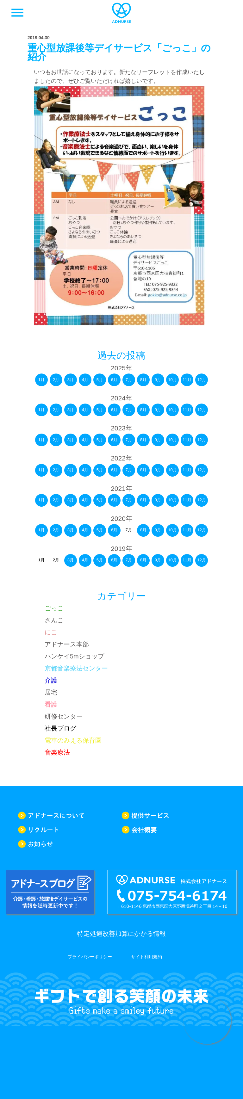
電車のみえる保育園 (73, 740)
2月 (56, 379)
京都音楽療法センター (76, 668)
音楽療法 (57, 752)
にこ (51, 632)
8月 (143, 379)
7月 (129, 379)
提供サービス (173, 815)
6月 (114, 379)
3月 (70, 379)
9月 (158, 379)
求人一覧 (226, 13)
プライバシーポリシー (90, 956)
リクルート (70, 830)
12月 (201, 379)
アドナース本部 (67, 644)
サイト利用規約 (146, 956)
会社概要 (173, 830)
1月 (41, 379)
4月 (85, 379)
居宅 (51, 692)
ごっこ (54, 608)
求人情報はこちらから (207, 1020)
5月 (100, 379)
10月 (172, 379)
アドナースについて (70, 815)
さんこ (54, 620)
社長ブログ (60, 728)
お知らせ (70, 844)
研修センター (64, 716)
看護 (51, 704)
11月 (187, 379)
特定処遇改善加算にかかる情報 (121, 933)
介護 (51, 680)
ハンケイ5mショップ (74, 656)
